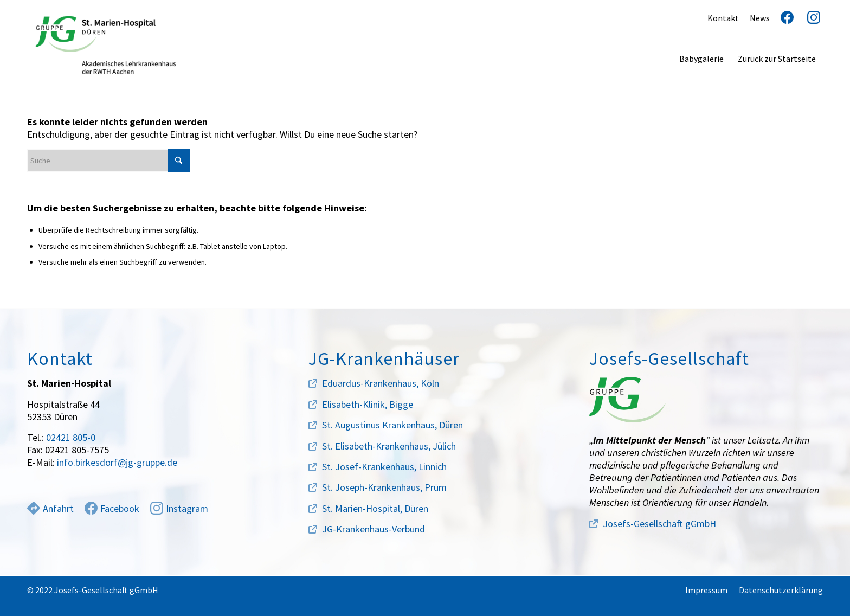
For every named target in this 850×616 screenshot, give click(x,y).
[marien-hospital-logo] (105, 45)
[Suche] (108, 160)
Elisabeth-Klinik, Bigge (367, 404)
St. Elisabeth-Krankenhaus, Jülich (389, 446)
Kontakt (723, 17)
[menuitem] (701, 58)
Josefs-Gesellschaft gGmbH (659, 523)
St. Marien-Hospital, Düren (375, 508)
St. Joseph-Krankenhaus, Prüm (384, 487)
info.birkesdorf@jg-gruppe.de (117, 462)
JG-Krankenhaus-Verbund (373, 529)
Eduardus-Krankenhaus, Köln (380, 383)
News (760, 17)
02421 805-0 (70, 437)
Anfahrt (50, 508)
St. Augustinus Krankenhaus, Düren (392, 425)
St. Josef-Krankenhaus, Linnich (384, 466)
